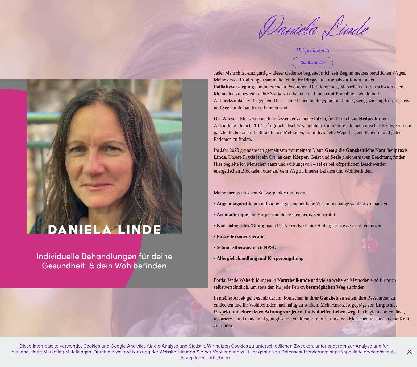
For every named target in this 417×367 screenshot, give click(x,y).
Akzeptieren (193, 357)
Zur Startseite (313, 62)
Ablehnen (220, 357)
